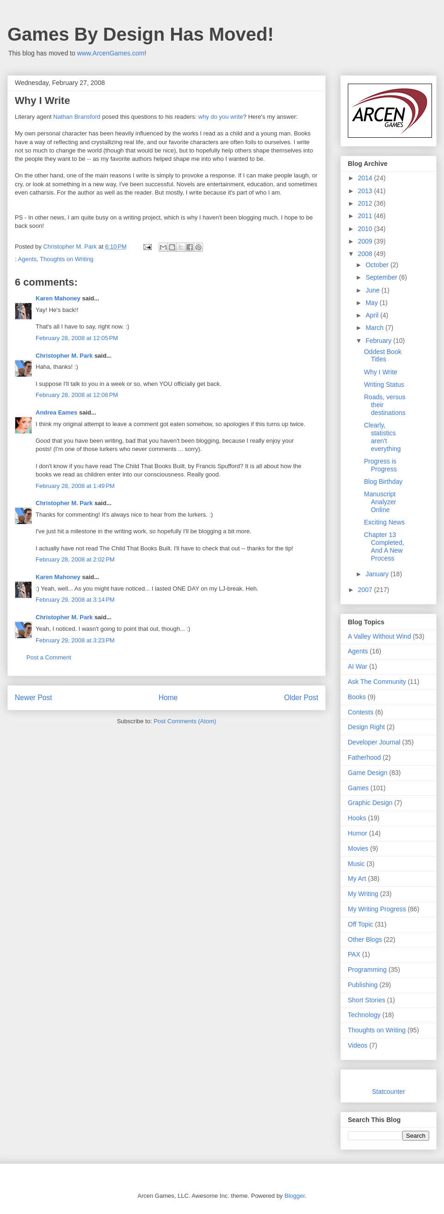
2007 (366, 589)
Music (356, 863)
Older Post (301, 698)
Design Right (366, 727)
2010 (366, 228)
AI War (357, 666)
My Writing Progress (377, 909)
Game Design (368, 772)
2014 (366, 178)
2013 (366, 191)
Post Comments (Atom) (185, 721)
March (375, 327)
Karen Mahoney (58, 298)
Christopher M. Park (64, 355)
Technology (364, 1015)
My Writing (363, 893)
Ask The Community (377, 681)
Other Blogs (365, 939)
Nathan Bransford (76, 116)
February (379, 340)
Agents (27, 259)
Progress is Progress (380, 465)
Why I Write (380, 372)
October (377, 264)
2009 (366, 241)
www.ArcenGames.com (110, 53)
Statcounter (388, 1091)
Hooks (357, 818)
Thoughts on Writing (66, 259)
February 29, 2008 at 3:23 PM (75, 640)
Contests (360, 712)
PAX (354, 954)
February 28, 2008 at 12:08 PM (77, 394)
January (377, 574)
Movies (358, 848)
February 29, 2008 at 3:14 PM (75, 599)
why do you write (220, 116)
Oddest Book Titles (382, 355)
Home (168, 698)
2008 (366, 253)
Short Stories (366, 1000)
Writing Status (384, 384)
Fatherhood (364, 757)
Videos (358, 1045)
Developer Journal (374, 742)
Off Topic (360, 924)
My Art (357, 878)
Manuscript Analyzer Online (380, 501)
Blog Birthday (383, 481)
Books (357, 697)
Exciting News (384, 522)
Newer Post (33, 698)
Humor (357, 833)
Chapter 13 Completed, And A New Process (384, 546)
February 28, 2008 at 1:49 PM (75, 485)
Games (358, 788)
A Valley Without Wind (379, 636)
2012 (366, 203)
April (372, 315)
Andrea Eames (56, 412)
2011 (366, 216)
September (382, 277)
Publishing (363, 984)
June (373, 290)
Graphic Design (370, 802)
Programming (367, 969)
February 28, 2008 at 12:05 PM (77, 338)
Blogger (294, 1195)
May (372, 302)
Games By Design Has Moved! (140, 34)
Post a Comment (48, 657)
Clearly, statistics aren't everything (382, 436)
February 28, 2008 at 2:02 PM (75, 559)
